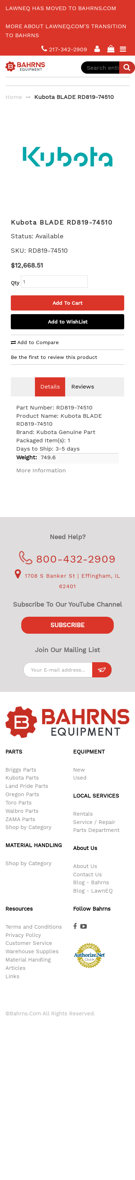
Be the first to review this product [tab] (54, 368)
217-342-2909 (64, 49)
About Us (85, 877)
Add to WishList (67, 332)
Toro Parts (18, 813)
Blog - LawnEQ (93, 901)
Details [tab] (50, 397)
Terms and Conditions (33, 937)
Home (13, 97)
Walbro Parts (22, 822)
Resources (19, 919)
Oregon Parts (22, 805)
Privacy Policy (23, 946)
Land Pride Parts (26, 797)
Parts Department (96, 841)
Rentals (83, 824)
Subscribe (67, 635)
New (79, 780)
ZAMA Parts (20, 830)
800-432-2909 (67, 569)
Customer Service (28, 954)
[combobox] (108, 67)
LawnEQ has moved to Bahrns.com (60, 8)
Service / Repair (94, 833)
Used (79, 788)
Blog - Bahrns (91, 893)
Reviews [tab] (82, 397)
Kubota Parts (22, 788)
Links (12, 987)
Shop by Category (28, 838)
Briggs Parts (20, 780)
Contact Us (87, 885)
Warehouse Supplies (32, 962)
